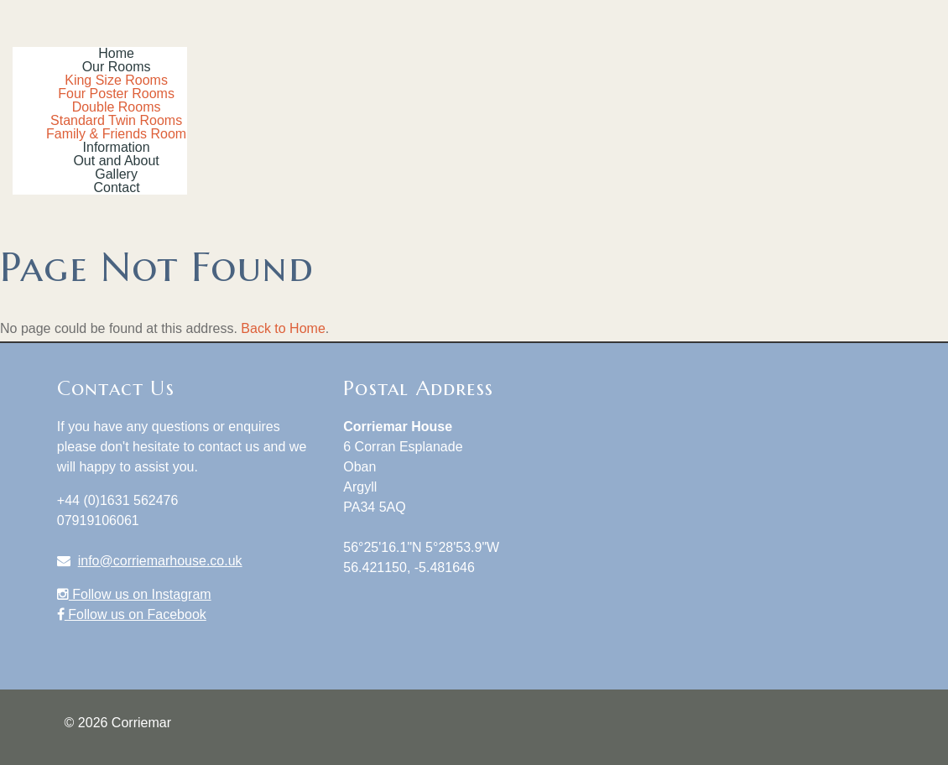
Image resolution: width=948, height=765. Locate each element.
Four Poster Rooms (116, 93)
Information (116, 147)
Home (116, 53)
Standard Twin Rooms (116, 120)
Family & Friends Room (116, 134)
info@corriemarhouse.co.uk (160, 561)
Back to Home (283, 328)
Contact (117, 187)
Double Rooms (116, 107)
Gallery (116, 174)
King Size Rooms (116, 80)
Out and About (116, 161)
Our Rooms (116, 67)
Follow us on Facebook (131, 614)
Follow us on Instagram (134, 594)
